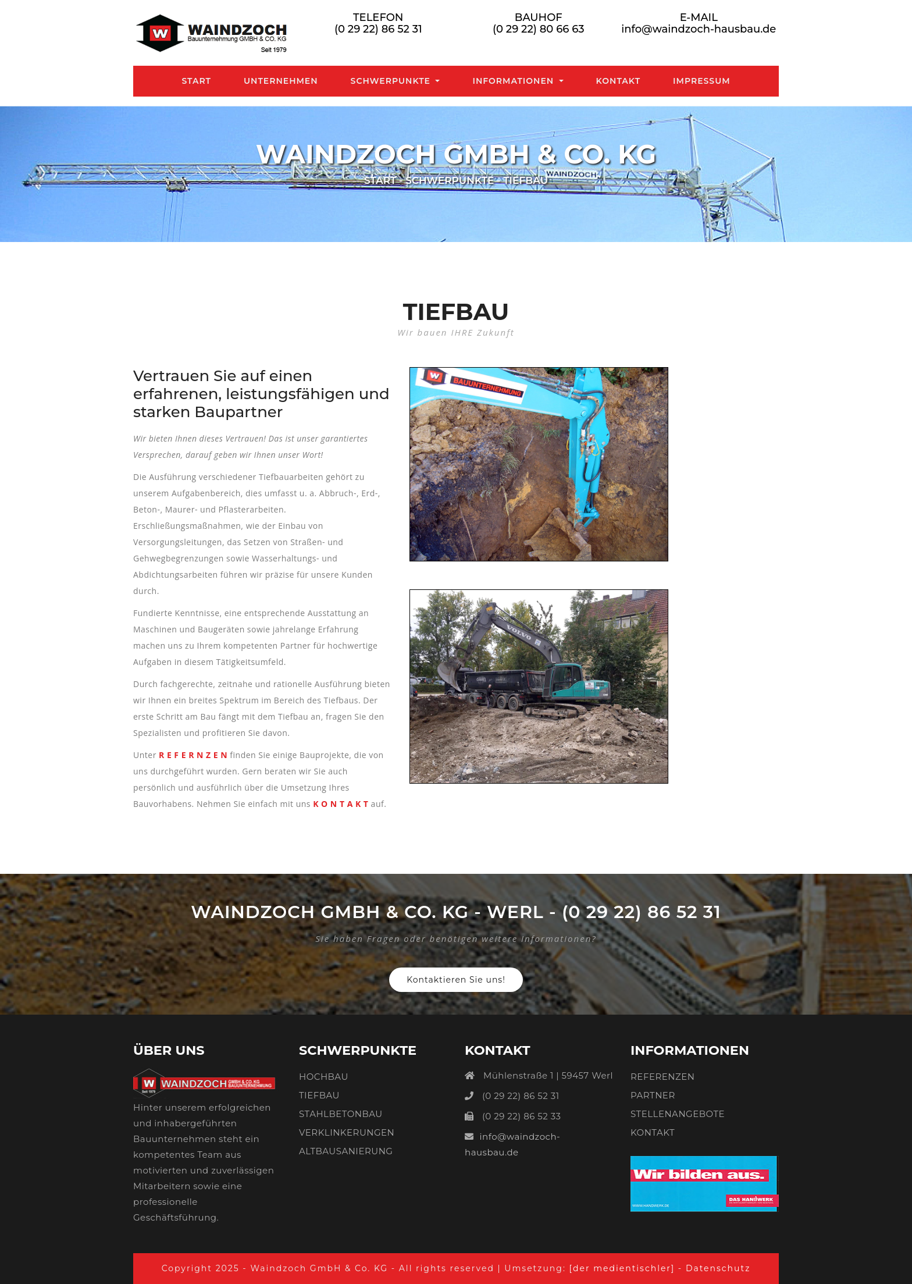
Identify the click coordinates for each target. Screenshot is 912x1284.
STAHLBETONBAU (341, 1113)
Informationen (514, 81)
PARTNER (652, 1095)
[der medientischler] (623, 1268)
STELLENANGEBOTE (677, 1113)
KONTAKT (652, 1132)
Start (198, 80)
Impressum (702, 81)
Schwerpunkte (392, 81)
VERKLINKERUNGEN (346, 1132)
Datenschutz (718, 1268)
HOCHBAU (323, 1076)
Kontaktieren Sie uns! (456, 979)
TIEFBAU (319, 1095)
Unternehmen (281, 81)
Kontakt (618, 81)
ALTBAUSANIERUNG (346, 1151)
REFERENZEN (662, 1076)
